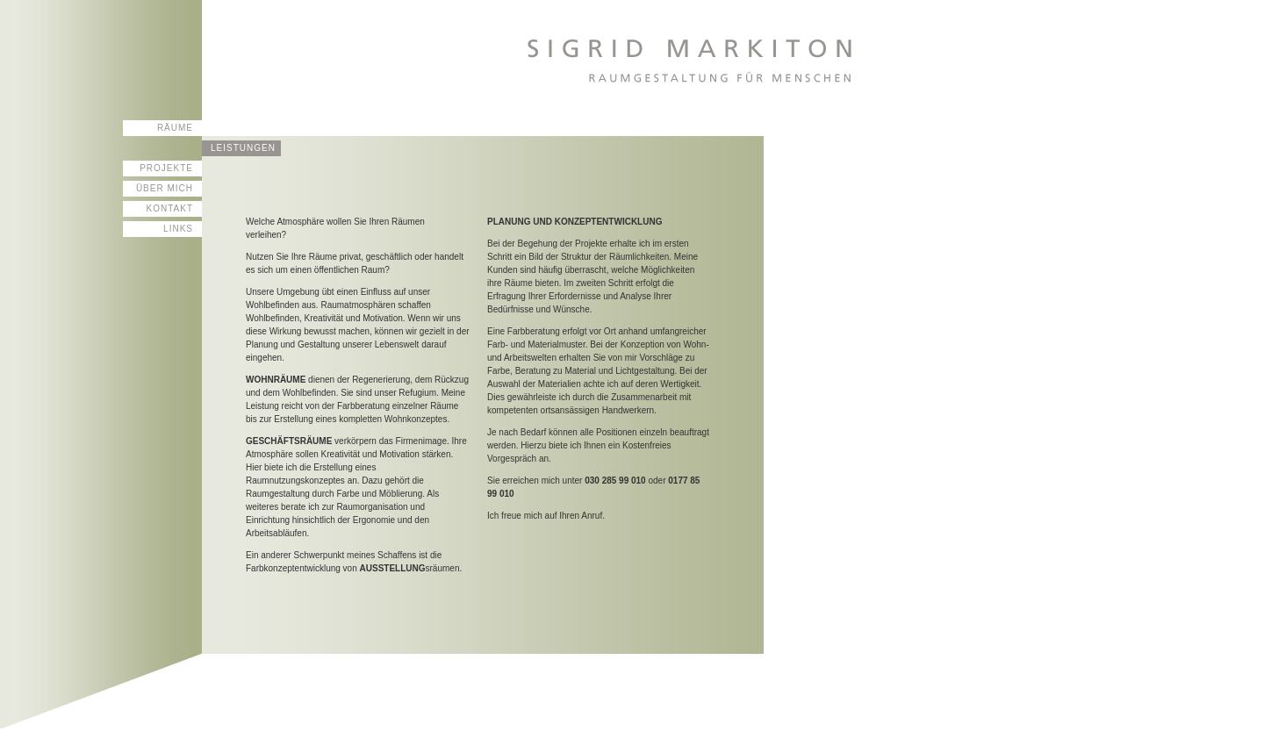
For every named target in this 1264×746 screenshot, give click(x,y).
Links (178, 228)
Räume (175, 128)
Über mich (164, 188)
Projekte (166, 168)
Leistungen (243, 148)
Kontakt (170, 208)
